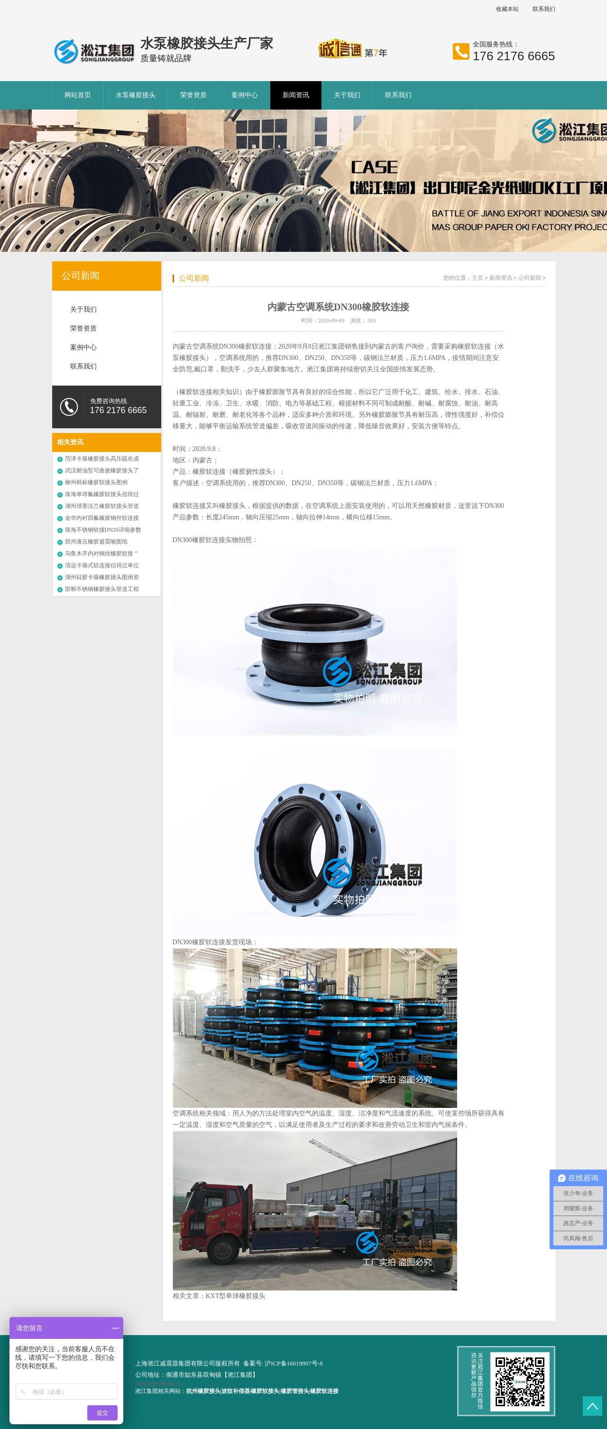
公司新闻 (81, 275)
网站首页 (77, 95)
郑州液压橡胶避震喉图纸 (96, 541)
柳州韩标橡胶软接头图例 (96, 482)
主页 (477, 278)
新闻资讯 (296, 95)
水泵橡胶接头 (136, 95)
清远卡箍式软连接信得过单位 (102, 565)
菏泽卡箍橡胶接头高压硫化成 (102, 458)
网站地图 (146, 1384)
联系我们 (544, 9)
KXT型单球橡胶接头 (236, 1296)
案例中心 (244, 95)
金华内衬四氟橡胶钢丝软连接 (102, 518)
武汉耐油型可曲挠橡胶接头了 (102, 470)
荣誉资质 (193, 95)
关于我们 (347, 95)
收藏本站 (507, 9)
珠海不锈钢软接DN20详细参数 (103, 529)
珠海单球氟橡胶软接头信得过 (102, 494)
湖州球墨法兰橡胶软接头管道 (102, 506)
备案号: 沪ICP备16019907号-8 (283, 1363)
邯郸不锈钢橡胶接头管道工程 (102, 589)
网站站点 (170, 1384)
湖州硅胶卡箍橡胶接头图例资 (102, 577)
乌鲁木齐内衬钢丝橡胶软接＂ (102, 553)
